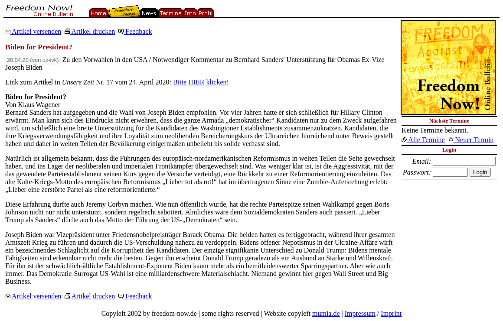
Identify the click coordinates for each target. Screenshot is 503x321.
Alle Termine (423, 139)
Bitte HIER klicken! (201, 82)
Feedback (135, 31)
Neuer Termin (471, 139)
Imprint (391, 313)
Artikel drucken (90, 31)
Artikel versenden (33, 31)
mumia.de (326, 313)
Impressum (360, 313)
